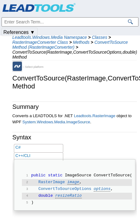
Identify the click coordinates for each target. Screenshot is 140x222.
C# (18, 147)
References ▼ (19, 32)
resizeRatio (68, 196)
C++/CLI (22, 155)
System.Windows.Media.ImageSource (56, 122)
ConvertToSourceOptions (64, 189)
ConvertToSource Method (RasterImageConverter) (70, 45)
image (73, 182)
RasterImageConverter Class (40, 42)
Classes (99, 37)
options (102, 189)
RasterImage (51, 182)
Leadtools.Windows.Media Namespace (49, 37)
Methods (81, 42)
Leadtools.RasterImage (94, 115)
